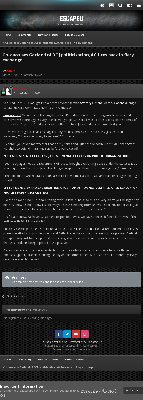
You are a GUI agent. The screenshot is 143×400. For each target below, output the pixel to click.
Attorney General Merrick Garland (102, 103)
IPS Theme (47, 342)
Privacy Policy (78, 342)
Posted (27, 93)
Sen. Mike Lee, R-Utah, (77, 229)
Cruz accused (12, 115)
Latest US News (32, 75)
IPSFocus (62, 342)
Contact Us (95, 342)
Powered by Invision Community (71, 349)
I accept (133, 390)
